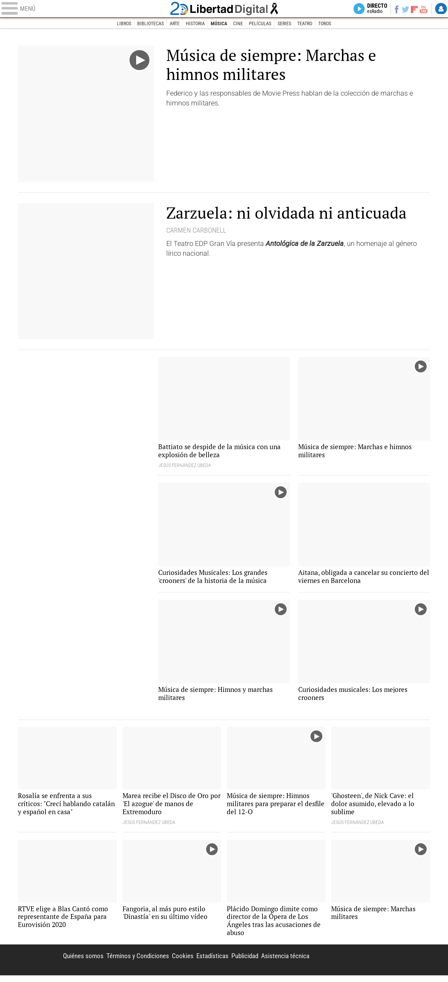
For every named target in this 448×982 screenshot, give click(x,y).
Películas (260, 24)
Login (441, 9)
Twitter (403, 9)
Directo (373, 9)
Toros (325, 24)
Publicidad (240, 961)
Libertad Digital (224, 9)
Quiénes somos (70, 961)
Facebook (394, 9)
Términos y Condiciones (127, 961)
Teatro (305, 24)
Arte (174, 24)
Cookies (174, 961)
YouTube (422, 9)
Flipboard (413, 9)
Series (285, 24)
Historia (195, 24)
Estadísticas (205, 961)
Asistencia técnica (283, 961)
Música (219, 24)
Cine (238, 24)
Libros (123, 24)
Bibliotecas (149, 24)
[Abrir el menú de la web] (84, 9)
